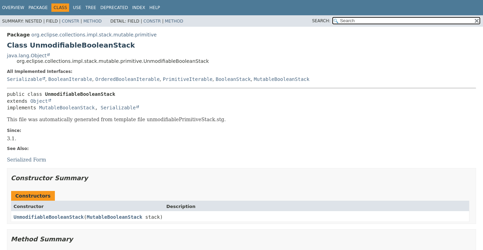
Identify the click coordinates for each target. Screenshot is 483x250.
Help (154, 7)
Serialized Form (26, 159)
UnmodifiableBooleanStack (49, 217)
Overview (13, 7)
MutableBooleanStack (281, 79)
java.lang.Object (27, 55)
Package (38, 7)
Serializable (24, 79)
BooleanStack (233, 79)
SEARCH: (321, 20)
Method (92, 21)
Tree (90, 7)
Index (138, 7)
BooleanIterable (70, 79)
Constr (70, 21)
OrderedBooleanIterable (127, 79)
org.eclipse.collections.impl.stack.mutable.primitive (94, 35)
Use (77, 7)
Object (39, 101)
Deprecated (114, 7)
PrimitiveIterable (188, 79)
